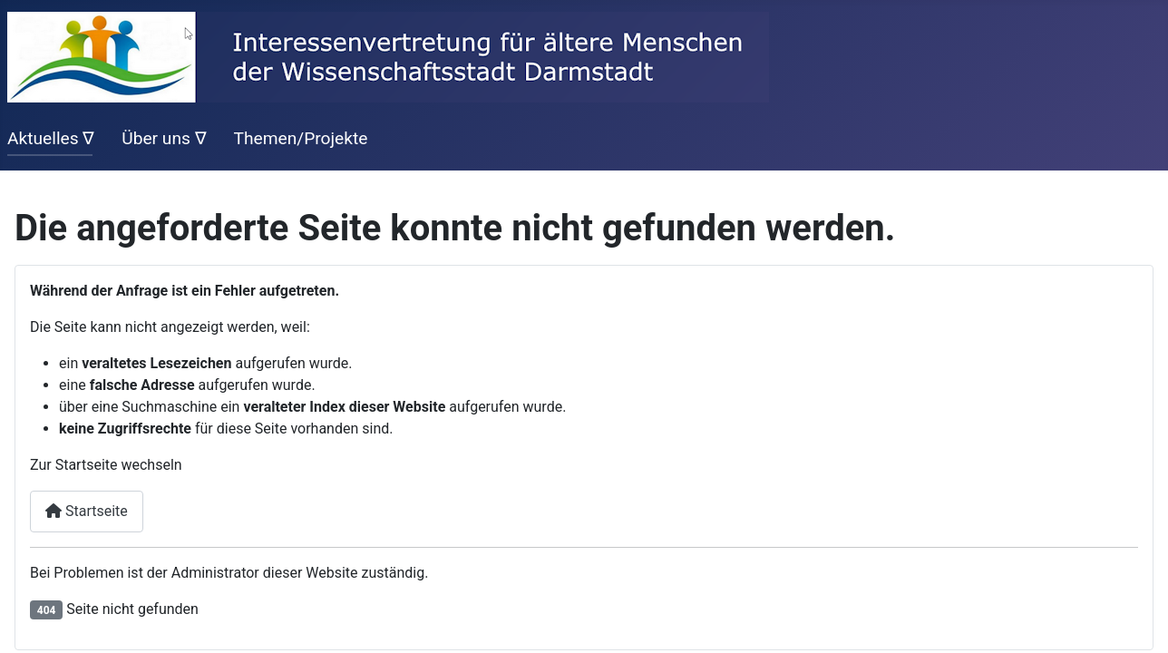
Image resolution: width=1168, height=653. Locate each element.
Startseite (86, 511)
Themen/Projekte (300, 138)
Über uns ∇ (164, 138)
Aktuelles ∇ (50, 138)
